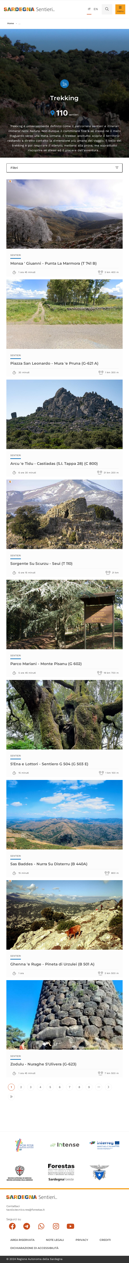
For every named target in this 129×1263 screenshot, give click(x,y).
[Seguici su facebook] (12, 1226)
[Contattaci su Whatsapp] (41, 1226)
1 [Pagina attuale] (13, 1087)
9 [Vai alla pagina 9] (90, 1087)
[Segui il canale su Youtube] (70, 1226)
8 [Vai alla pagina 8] (80, 1087)
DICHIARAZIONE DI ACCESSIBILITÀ (34, 1248)
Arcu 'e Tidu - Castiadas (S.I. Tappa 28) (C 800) (54, 463)
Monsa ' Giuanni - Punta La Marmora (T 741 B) (53, 263)
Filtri (64, 167)
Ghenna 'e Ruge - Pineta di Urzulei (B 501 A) (52, 964)
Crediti (105, 1240)
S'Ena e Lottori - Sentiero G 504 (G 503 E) (49, 764)
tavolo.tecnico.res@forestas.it (25, 1209)
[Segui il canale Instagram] (56, 1226)
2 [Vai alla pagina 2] (22, 1087)
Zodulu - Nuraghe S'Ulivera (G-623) (43, 1064)
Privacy (82, 1240)
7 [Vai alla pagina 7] (71, 1087)
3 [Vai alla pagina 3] (32, 1087)
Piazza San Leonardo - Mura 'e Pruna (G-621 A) (54, 363)
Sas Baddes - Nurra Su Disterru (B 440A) (49, 864)
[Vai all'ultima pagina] (11, 1096)
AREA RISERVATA (22, 1240)
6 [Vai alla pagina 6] (61, 1087)
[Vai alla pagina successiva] (108, 1087)
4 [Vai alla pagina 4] (42, 1087)
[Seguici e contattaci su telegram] (27, 1226)
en (96, 9)
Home (10, 23)
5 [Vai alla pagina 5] (51, 1087)
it (89, 9)
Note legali (55, 1240)
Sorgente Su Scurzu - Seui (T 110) (41, 563)
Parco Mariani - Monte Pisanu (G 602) (46, 664)
